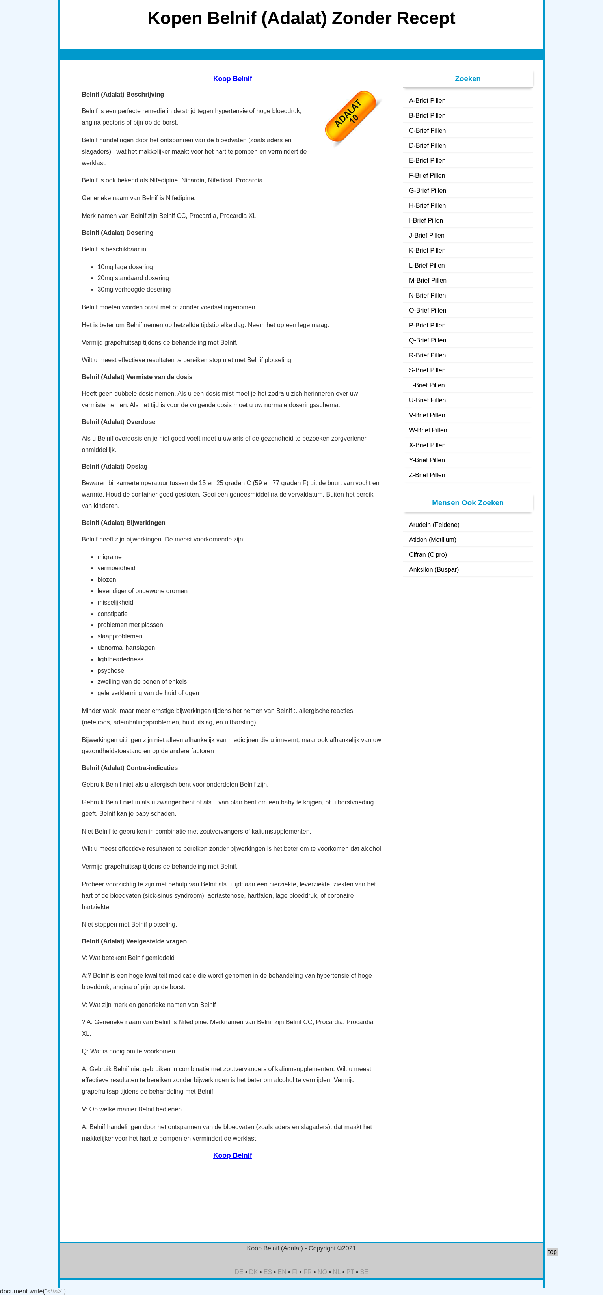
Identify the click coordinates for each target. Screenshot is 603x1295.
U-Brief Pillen (427, 400)
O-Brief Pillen (427, 310)
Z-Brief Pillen (427, 475)
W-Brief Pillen (428, 430)
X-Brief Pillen (427, 445)
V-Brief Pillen (427, 415)
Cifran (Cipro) (428, 554)
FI (295, 1272)
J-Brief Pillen (427, 235)
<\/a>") (56, 1291)
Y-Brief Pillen (427, 460)
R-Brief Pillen (427, 355)
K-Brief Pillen (427, 250)
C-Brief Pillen (427, 130)
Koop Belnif (232, 79)
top (552, 1251)
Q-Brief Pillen (427, 340)
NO (322, 1272)
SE (364, 1272)
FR (307, 1272)
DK (253, 1272)
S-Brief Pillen (427, 370)
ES (268, 1272)
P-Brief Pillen (427, 325)
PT (350, 1272)
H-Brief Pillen (427, 205)
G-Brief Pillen (427, 190)
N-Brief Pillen (427, 295)
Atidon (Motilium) (432, 539)
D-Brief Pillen (427, 145)
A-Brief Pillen (427, 100)
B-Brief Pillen (427, 115)
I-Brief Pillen (426, 220)
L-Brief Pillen (427, 265)
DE (238, 1272)
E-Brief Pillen (427, 160)
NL (337, 1272)
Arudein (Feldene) (434, 524)
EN (282, 1272)
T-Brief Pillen (427, 385)
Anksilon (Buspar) (434, 569)
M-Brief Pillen (428, 280)
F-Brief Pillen (427, 175)
